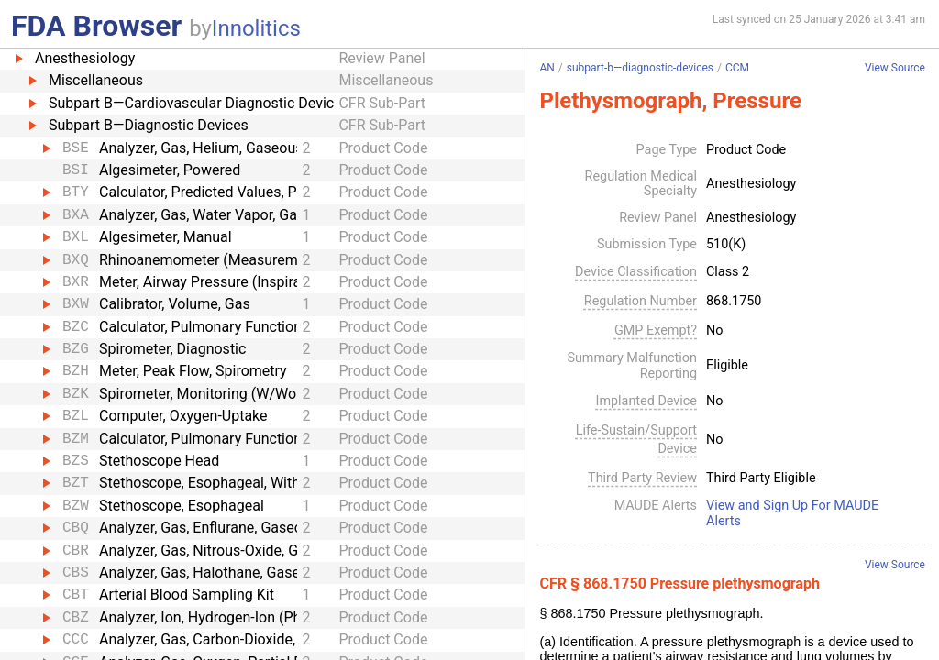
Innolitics (256, 28)
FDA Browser (96, 25)
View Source (895, 68)
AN (546, 67)
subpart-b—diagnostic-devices (640, 67)
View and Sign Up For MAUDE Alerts (792, 514)
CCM (737, 67)
